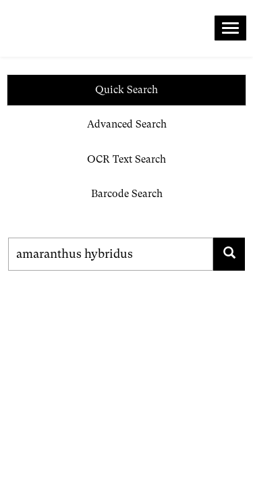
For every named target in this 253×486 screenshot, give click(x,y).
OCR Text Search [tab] (126, 159)
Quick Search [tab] (126, 90)
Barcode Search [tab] (127, 194)
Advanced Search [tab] (127, 124)
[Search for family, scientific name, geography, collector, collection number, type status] (111, 254)
